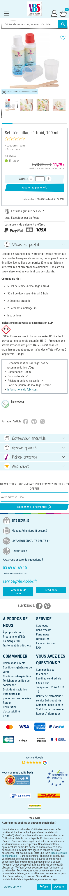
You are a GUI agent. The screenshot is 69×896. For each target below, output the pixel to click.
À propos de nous (13, 632)
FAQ (38, 647)
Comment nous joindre (49, 705)
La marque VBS (12, 641)
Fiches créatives (45, 643)
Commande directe (14, 663)
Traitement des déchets (17, 645)
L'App (6, 716)
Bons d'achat (43, 630)
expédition (59, 168)
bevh (30, 772)
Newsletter (42, 639)
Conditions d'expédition (17, 676)
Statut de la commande (50, 709)
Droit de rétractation (15, 689)
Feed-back (51, 590)
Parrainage (42, 634)
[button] (5, 64)
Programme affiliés (14, 636)
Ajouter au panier (34, 187)
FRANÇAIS (34, 851)
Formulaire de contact (18, 591)
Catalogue (42, 625)
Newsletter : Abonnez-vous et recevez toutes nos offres (34, 486)
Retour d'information (48, 713)
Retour (7, 702)
